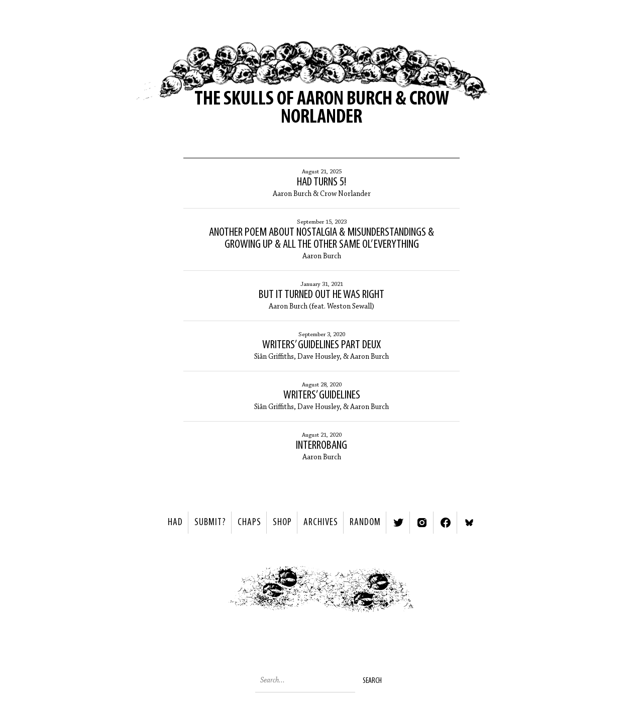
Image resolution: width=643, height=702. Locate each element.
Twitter (398, 523)
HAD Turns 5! (321, 182)
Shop (282, 523)
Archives (320, 523)
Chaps (249, 523)
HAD (175, 523)
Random (365, 523)
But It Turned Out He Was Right (321, 295)
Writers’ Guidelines (321, 395)
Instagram (422, 523)
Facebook (446, 523)
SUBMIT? (210, 523)
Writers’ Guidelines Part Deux (321, 345)
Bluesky (469, 523)
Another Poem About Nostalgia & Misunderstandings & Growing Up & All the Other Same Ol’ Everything (321, 239)
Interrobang (321, 446)
